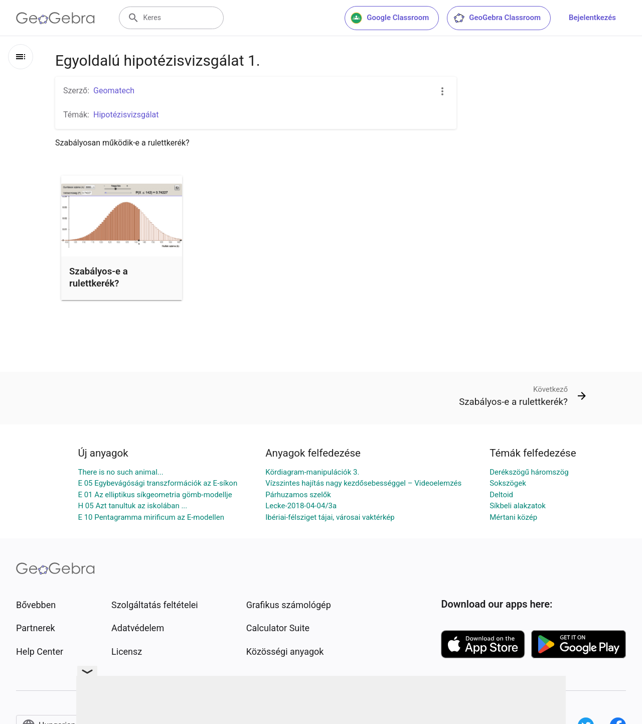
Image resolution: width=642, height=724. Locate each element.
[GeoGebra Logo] (55, 18)
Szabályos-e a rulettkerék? (98, 277)
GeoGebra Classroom (497, 18)
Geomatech (113, 90)
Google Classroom (390, 18)
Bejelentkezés (592, 17)
